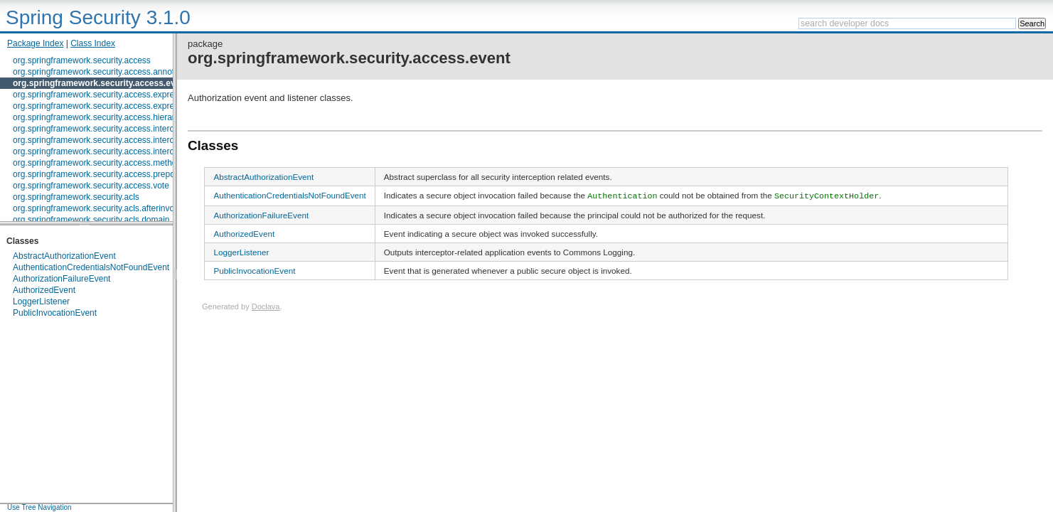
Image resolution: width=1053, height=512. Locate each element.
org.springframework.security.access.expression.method (119, 106)
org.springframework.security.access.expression (103, 95)
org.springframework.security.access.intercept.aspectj (114, 151)
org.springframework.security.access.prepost (97, 174)
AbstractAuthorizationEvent (64, 256)
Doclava (266, 306)
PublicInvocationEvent (55, 313)
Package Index (35, 43)
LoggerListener (41, 301)
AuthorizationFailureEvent (61, 279)
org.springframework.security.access (82, 60)
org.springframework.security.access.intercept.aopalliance (122, 140)
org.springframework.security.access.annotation (103, 72)
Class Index (92, 43)
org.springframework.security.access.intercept (99, 129)
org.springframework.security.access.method (97, 163)
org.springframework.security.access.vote (91, 186)
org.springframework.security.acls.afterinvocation (105, 208)
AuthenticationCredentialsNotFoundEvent (91, 267)
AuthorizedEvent (44, 290)
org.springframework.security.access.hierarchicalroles (114, 117)
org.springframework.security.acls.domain (91, 220)
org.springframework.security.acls (76, 197)
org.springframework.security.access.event (100, 83)
